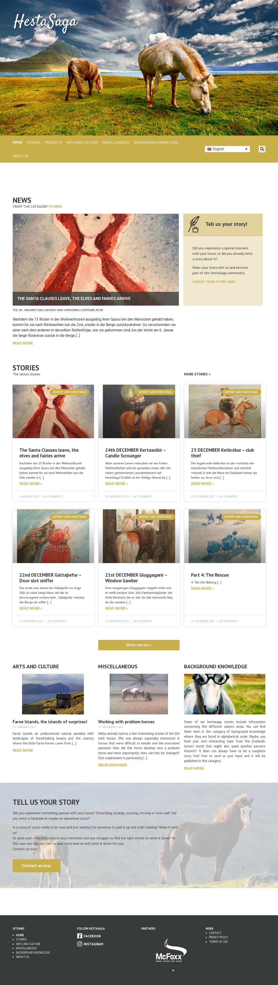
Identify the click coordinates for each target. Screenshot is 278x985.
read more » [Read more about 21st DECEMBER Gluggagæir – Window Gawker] (116, 608)
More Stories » (197, 374)
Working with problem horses (126, 721)
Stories (55, 206)
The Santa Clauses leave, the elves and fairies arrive (49, 453)
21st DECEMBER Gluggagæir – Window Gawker (136, 578)
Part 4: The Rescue (210, 575)
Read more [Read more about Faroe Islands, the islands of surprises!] (23, 750)
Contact (215, 933)
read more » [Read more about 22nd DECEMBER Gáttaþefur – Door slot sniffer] (30, 608)
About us (22, 957)
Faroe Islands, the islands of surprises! (50, 721)
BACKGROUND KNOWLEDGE (156, 142)
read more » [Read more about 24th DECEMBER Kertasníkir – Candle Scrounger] (116, 484)
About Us (21, 156)
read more (23, 343)
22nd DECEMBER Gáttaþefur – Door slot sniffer (50, 578)
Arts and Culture (28, 944)
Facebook (92, 936)
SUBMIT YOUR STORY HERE (213, 281)
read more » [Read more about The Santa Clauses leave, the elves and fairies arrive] (30, 484)
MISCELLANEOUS (115, 142)
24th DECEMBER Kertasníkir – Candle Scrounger (135, 453)
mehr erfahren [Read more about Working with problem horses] (112, 765)
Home (17, 142)
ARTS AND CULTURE (82, 142)
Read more (194, 768)
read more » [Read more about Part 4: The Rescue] (202, 588)
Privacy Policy (218, 937)
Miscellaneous (26, 948)
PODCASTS (53, 142)
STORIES (33, 142)
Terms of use (218, 942)
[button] (262, 149)
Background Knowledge (33, 953)
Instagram (93, 944)
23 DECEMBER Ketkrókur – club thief (222, 453)
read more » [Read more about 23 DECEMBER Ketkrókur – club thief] (202, 484)
